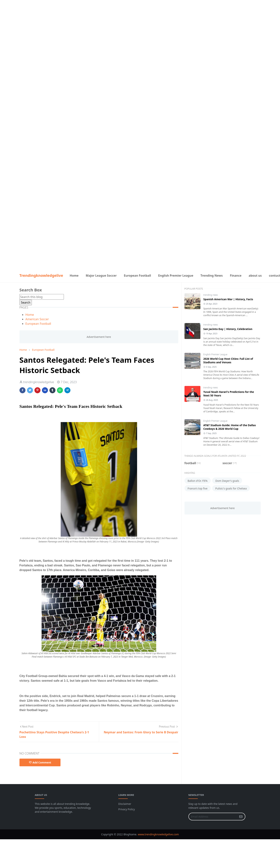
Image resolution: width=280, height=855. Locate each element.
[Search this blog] (41, 297)
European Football (38, 324)
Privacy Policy (126, 809)
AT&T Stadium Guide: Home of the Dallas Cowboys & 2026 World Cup (229, 426)
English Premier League (215, 354)
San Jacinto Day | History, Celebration (227, 329)
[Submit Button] (241, 816)
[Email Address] (213, 816)
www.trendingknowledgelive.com (158, 834)
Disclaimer (124, 804)
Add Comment (40, 762)
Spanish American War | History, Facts (228, 299)
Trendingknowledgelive (41, 275)
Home (29, 315)
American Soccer (37, 319)
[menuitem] (74, 275)
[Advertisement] (140, 26)
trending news (210, 294)
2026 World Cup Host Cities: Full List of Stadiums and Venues (228, 360)
